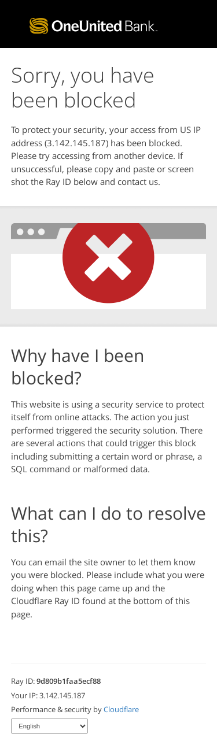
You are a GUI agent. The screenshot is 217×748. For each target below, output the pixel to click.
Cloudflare (121, 709)
